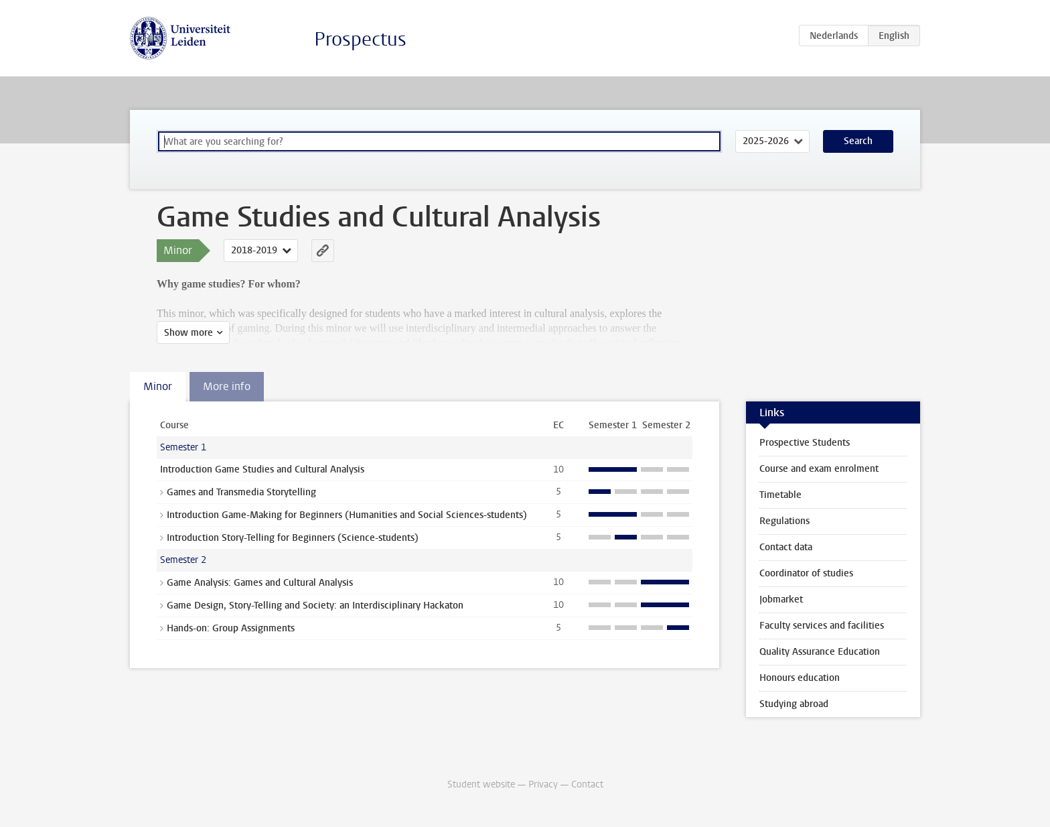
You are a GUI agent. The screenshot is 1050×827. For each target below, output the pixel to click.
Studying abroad (793, 704)
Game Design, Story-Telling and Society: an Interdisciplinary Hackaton (315, 605)
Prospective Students (804, 442)
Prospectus (360, 39)
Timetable (780, 495)
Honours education (799, 678)
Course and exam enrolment (819, 468)
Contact (587, 784)
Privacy (543, 784)
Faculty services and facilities (821, 625)
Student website (481, 784)
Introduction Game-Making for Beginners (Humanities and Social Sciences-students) (347, 515)
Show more (188, 332)
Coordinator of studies (806, 573)
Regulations (784, 521)
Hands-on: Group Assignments (231, 628)
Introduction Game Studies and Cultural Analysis (262, 469)
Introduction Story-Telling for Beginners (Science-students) (293, 537)
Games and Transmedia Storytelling (241, 492)
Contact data (785, 547)
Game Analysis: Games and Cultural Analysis (260, 582)
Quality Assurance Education (819, 651)
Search (858, 141)
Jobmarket (781, 599)
